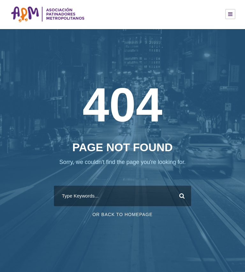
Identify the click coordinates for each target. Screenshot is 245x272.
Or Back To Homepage (123, 214)
